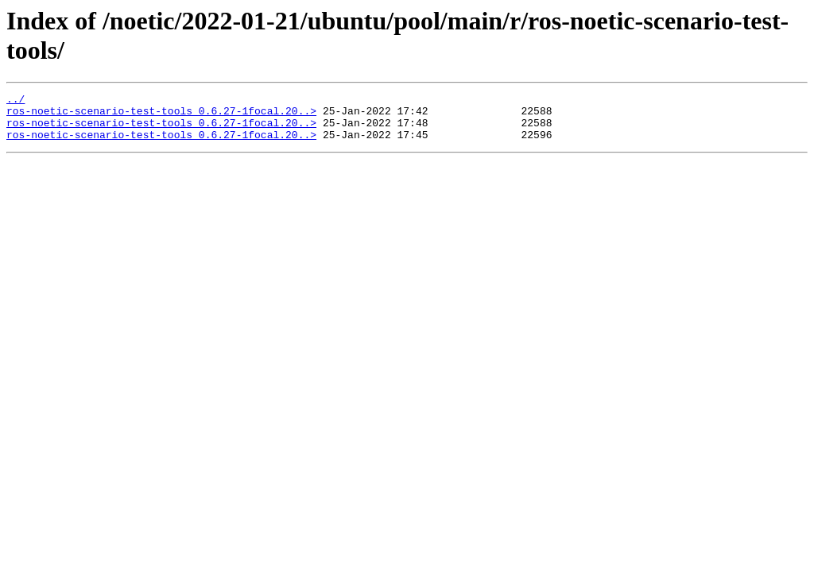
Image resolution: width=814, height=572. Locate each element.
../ (15, 101)
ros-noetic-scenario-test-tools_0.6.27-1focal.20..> (161, 115)
